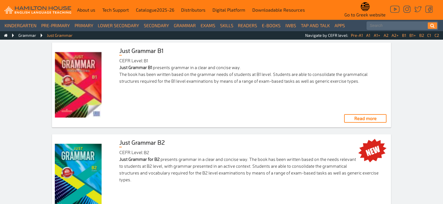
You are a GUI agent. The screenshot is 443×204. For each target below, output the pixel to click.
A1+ (377, 35)
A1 (368, 35)
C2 (437, 35)
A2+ (395, 35)
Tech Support (115, 9)
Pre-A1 (357, 35)
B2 (421, 35)
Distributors (193, 9)
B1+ (412, 35)
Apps (340, 25)
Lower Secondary (118, 25)
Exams (208, 25)
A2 (386, 35)
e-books (271, 25)
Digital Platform (228, 9)
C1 (429, 35)
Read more (365, 118)
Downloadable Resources (278, 9)
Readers (247, 25)
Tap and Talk (315, 25)
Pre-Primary (55, 25)
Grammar (185, 25)
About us (86, 9)
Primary (84, 25)
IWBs (290, 25)
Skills (226, 25)
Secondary (156, 25)
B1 (404, 35)
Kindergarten (20, 25)
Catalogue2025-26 (155, 9)
